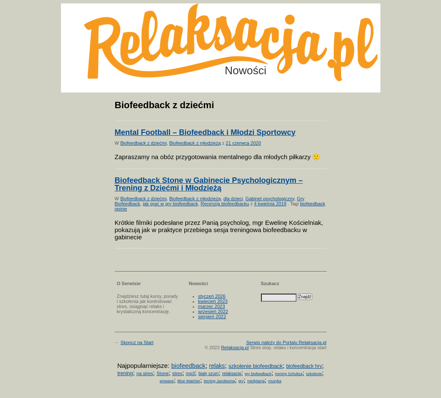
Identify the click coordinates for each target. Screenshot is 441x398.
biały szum (209, 373)
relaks (217, 365)
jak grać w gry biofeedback (170, 203)
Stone (163, 373)
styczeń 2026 (212, 296)
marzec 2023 (211, 306)
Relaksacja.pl (235, 347)
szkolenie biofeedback (255, 366)
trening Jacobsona (219, 381)
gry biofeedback (258, 374)
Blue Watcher (189, 381)
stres (177, 373)
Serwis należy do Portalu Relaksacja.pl (286, 342)
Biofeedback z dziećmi (143, 143)
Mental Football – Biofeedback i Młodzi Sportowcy (205, 132)
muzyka (274, 381)
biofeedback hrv (304, 366)
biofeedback (188, 365)
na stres (144, 373)
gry (241, 381)
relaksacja (231, 373)
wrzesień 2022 (213, 311)
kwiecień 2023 (213, 301)
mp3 (190, 373)
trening (125, 373)
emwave (167, 381)
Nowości (245, 70)
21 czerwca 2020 (243, 143)
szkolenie (314, 374)
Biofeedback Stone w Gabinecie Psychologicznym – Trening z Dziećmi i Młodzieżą (209, 184)
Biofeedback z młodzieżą (195, 143)
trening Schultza (288, 374)
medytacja (256, 381)
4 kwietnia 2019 (270, 203)
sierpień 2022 (212, 316)
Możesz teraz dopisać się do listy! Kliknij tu (406, 35)
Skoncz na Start (137, 342)
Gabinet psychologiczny (269, 198)
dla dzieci (233, 198)
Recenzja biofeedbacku (225, 203)
